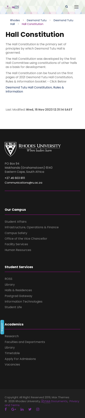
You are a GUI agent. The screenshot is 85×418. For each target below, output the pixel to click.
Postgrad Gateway (18, 296)
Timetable (12, 353)
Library (10, 284)
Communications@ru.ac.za (23, 183)
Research (12, 336)
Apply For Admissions (20, 359)
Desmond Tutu (37, 20)
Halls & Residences (18, 290)
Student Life (13, 307)
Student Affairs (16, 222)
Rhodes (15, 20)
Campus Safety (16, 233)
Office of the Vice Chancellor (26, 238)
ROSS (8, 279)
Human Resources (18, 250)
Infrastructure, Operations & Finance (32, 227)
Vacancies (12, 364)
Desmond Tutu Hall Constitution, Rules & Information (35, 89)
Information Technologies (23, 301)
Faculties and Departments (25, 342)
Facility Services (16, 244)
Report (2, 327)
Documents (54, 401)
